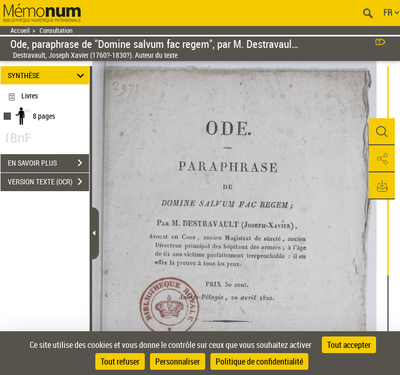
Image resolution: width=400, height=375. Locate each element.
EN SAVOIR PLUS (48, 163)
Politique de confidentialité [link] (259, 361)
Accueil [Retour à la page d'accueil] (20, 30)
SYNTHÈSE (48, 75)
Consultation (56, 30)
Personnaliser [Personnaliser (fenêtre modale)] (177, 361)
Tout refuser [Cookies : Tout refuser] (120, 361)
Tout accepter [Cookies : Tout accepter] (349, 345)
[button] (382, 131)
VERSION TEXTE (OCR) (48, 181)
